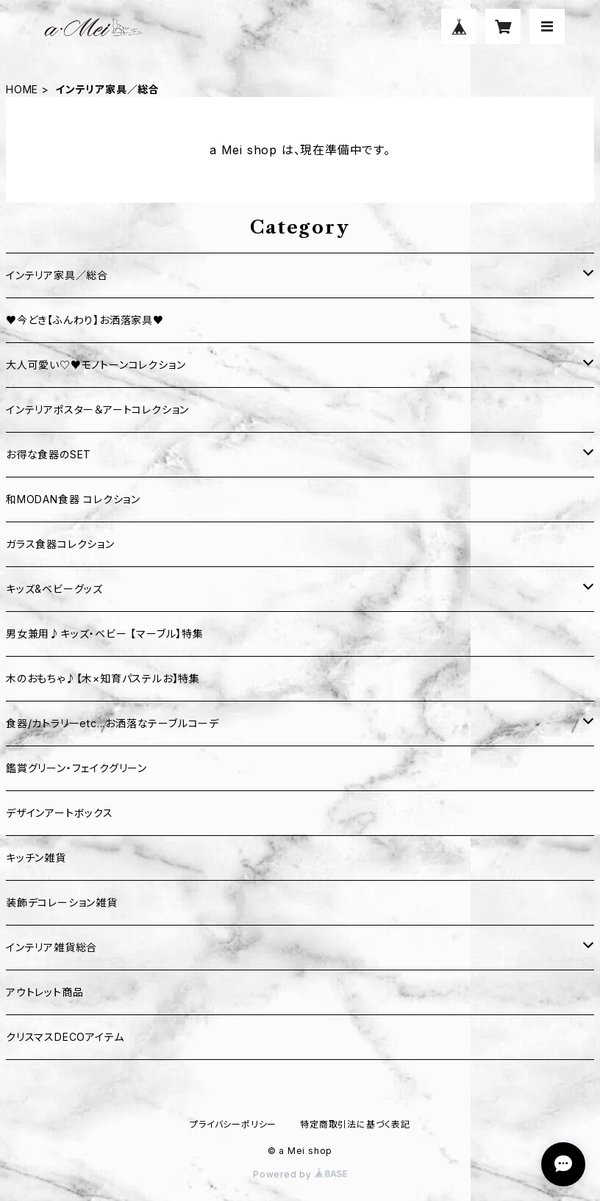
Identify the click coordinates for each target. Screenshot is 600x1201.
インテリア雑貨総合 (51, 947)
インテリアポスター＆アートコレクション (97, 409)
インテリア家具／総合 (57, 275)
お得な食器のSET (48, 454)
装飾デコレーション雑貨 (62, 902)
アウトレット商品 (44, 992)
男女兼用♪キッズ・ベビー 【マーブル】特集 (105, 633)
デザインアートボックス (59, 813)
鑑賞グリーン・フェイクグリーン (76, 768)
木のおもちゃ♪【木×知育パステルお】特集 (103, 678)
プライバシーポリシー (233, 1124)
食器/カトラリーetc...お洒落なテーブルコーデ (112, 723)
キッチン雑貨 (36, 857)
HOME (22, 89)
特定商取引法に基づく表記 (355, 1124)
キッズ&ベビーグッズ (54, 589)
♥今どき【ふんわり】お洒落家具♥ (85, 320)
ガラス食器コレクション (60, 544)
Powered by (300, 1174)
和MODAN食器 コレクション (73, 499)
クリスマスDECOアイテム (65, 1037)
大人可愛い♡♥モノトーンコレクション (95, 364)
